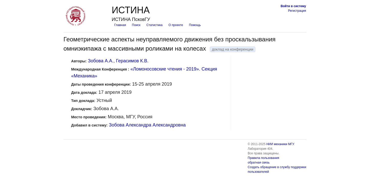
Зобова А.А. (101, 60)
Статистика (154, 25)
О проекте (176, 25)
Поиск (136, 25)
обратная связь (259, 162)
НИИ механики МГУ (280, 144)
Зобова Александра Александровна (147, 125)
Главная (120, 25)
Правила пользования (263, 158)
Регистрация (297, 11)
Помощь (195, 25)
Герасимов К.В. (132, 60)
